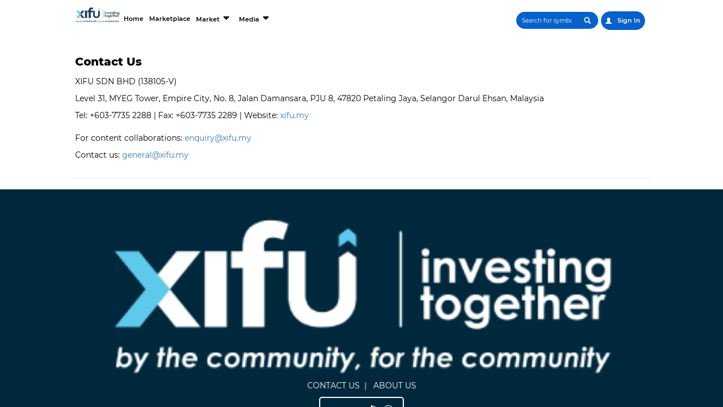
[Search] (516, 20)
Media (312, 18)
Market (265, 18)
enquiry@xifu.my (218, 138)
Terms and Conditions (571, 281)
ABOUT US (367, 243)
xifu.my (294, 115)
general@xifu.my (155, 155)
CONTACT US (306, 243)
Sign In (622, 20)
